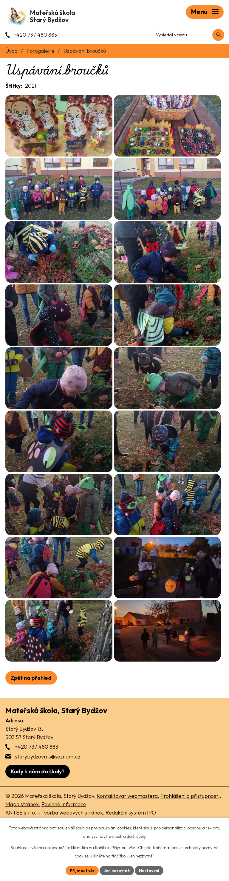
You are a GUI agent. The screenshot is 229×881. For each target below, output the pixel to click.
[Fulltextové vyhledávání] (198, 34)
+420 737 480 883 (36, 784)
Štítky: (13, 86)
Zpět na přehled (31, 714)
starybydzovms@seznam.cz (47, 793)
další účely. (136, 836)
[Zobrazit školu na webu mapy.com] (37, 808)
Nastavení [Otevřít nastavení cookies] (150, 870)
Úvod (11, 52)
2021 (30, 86)
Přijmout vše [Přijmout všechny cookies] (81, 870)
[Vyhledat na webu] (218, 34)
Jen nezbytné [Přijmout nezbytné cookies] (116, 870)
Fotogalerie (41, 52)
